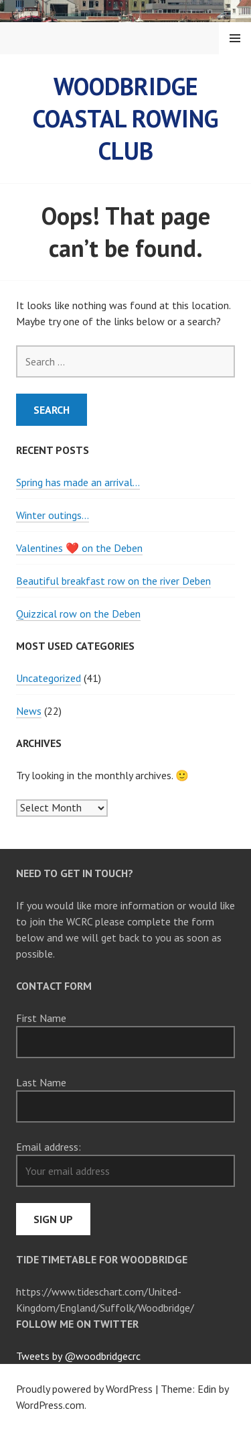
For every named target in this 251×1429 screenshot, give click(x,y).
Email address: (48, 1146)
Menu (235, 38)
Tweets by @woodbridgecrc (78, 1356)
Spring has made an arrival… (78, 482)
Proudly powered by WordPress (84, 1388)
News (28, 711)
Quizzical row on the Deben (78, 613)
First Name (41, 1018)
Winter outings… (52, 515)
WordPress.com (50, 1405)
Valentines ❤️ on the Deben (79, 548)
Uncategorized (48, 678)
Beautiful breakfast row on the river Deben (113, 580)
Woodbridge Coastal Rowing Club (125, 118)
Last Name (41, 1082)
